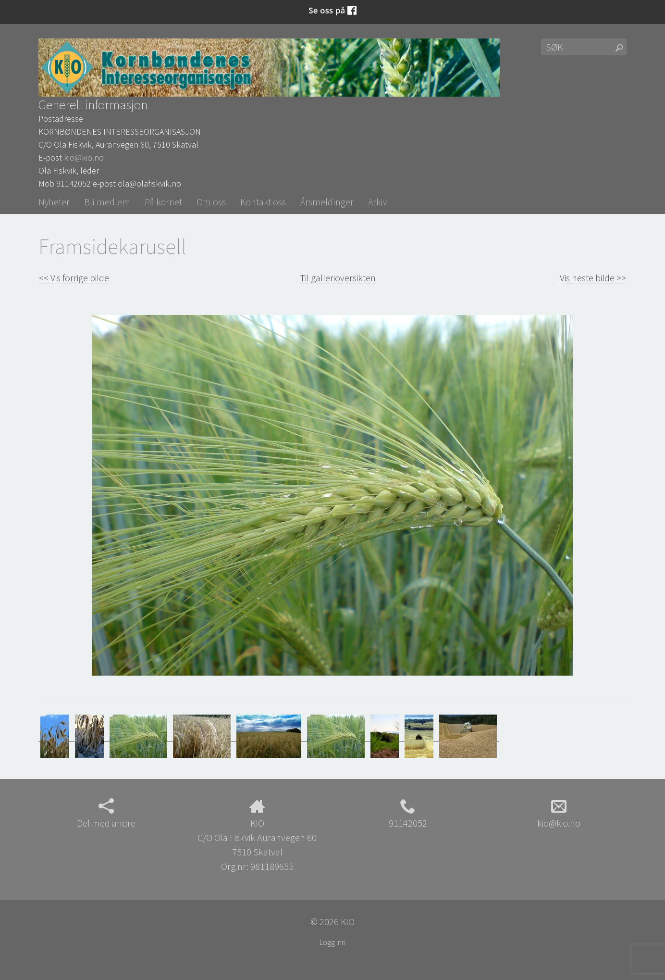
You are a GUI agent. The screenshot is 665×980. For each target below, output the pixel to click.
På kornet (163, 202)
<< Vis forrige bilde (74, 278)
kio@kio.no (84, 157)
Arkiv (377, 202)
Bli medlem (107, 202)
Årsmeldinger (327, 202)
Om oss (211, 202)
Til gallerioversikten (338, 278)
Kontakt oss (263, 202)
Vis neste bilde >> (593, 278)
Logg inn (332, 942)
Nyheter (54, 202)
